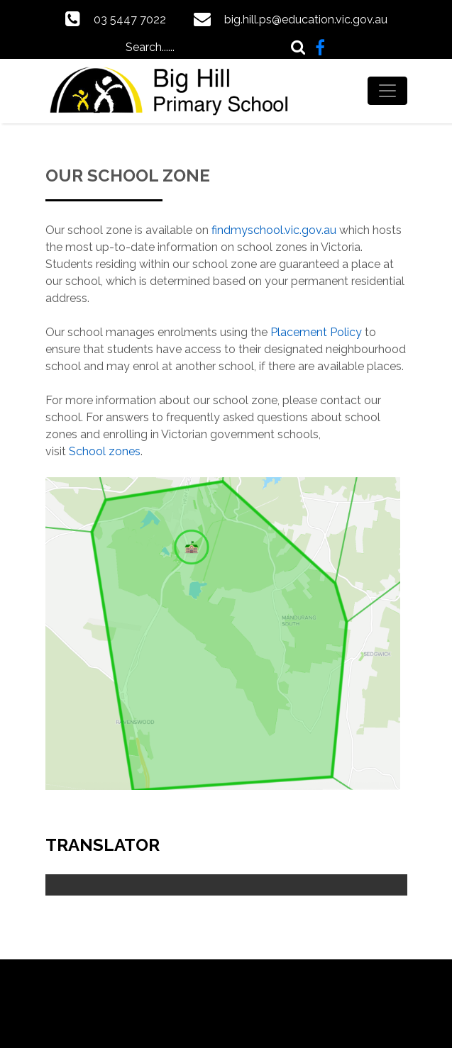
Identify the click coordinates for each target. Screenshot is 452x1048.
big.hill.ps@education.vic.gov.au (305, 19)
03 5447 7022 (130, 19)
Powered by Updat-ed (226, 991)
